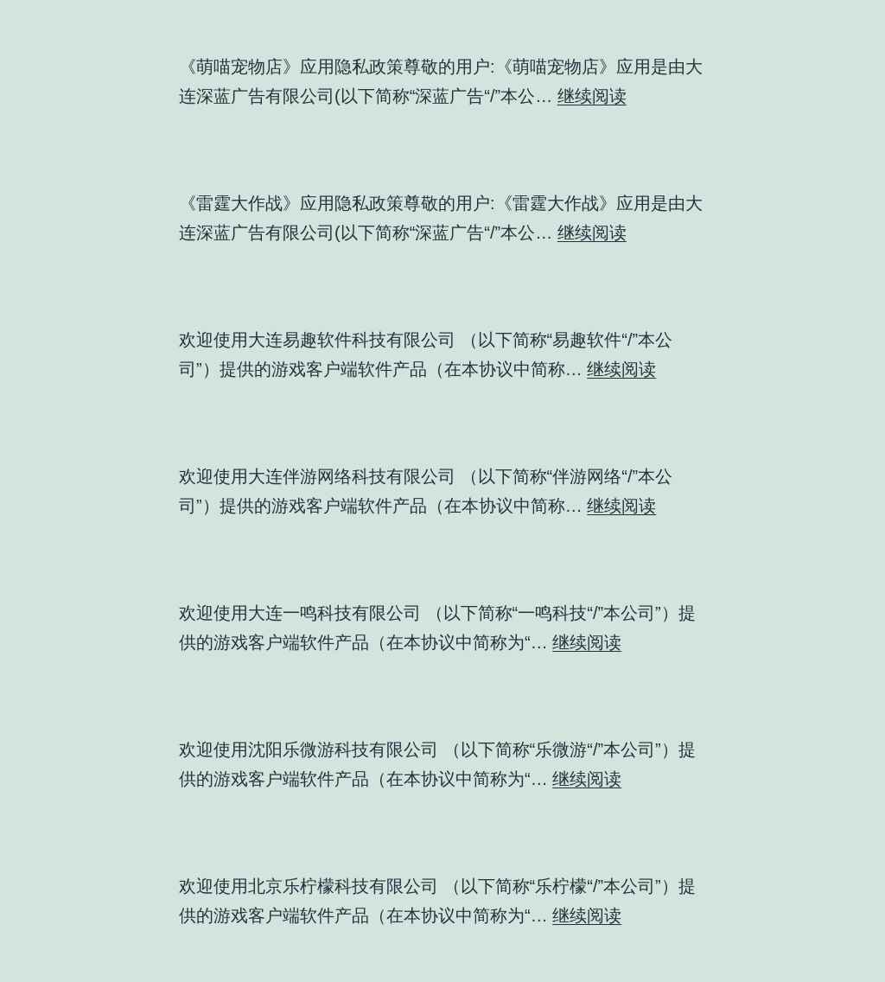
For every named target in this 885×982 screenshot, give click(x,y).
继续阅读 (592, 95)
